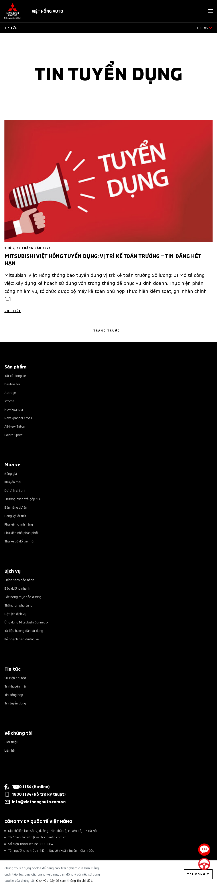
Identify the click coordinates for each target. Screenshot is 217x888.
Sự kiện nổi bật (15, 678)
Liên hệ (9, 750)
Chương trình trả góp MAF (23, 499)
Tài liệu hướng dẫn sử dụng (23, 630)
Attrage (10, 392)
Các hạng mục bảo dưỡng (22, 597)
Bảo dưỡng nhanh (17, 588)
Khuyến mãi (12, 482)
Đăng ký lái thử (15, 516)
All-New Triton (14, 426)
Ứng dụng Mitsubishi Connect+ (26, 622)
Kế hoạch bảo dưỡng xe (21, 639)
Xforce (9, 401)
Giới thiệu (11, 742)
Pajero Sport (13, 435)
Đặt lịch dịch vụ (15, 613)
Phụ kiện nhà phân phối (21, 532)
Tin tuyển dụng (15, 703)
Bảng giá (10, 473)
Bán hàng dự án (15, 507)
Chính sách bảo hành (19, 580)
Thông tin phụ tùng (18, 605)
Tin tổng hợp (13, 694)
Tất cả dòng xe (15, 375)
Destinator (12, 384)
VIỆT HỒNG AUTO (47, 11)
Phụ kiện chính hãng (18, 524)
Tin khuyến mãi (15, 686)
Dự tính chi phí (14, 490)
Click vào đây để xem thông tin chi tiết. (64, 880)
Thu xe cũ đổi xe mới (19, 541)
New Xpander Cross (18, 418)
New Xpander (13, 409)
